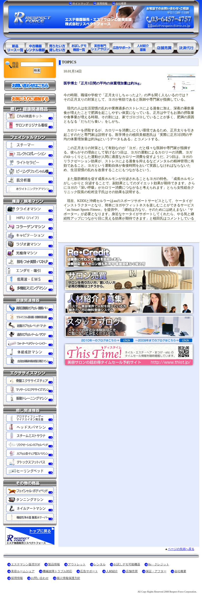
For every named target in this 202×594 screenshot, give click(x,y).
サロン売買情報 (165, 46)
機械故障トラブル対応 (57, 571)
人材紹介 (112, 571)
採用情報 (102, 3)
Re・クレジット (158, 564)
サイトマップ (80, 3)
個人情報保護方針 (68, 578)
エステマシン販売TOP (25, 564)
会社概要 (121, 3)
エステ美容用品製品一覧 (14, 46)
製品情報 (54, 564)
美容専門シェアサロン (100, 46)
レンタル (100, 564)
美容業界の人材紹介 (143, 46)
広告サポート (89, 571)
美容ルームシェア (23, 571)
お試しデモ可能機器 (127, 564)
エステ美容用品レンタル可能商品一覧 (57, 46)
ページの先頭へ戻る (181, 549)
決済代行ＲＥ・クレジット (186, 46)
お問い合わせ (40, 578)
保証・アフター (156, 571)
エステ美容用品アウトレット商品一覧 (35, 46)
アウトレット (77, 564)
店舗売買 (132, 571)
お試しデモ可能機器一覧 (78, 46)
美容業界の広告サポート (122, 46)
